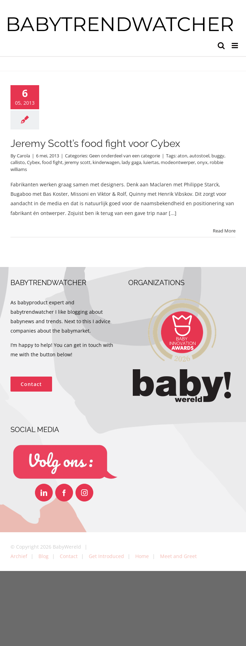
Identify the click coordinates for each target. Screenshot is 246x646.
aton (182, 156)
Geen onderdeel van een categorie (124, 156)
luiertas (151, 162)
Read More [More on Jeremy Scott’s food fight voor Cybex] (224, 231)
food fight (52, 162)
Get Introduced (106, 556)
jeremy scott (78, 162)
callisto (17, 162)
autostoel (199, 156)
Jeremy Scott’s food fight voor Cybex (95, 143)
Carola (23, 156)
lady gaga (131, 162)
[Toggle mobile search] (221, 45)
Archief (18, 556)
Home (142, 556)
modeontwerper (178, 162)
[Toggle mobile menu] (235, 45)
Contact (69, 556)
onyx (202, 162)
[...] (172, 213)
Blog (43, 556)
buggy (217, 156)
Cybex (33, 162)
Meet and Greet (178, 556)
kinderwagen (106, 162)
